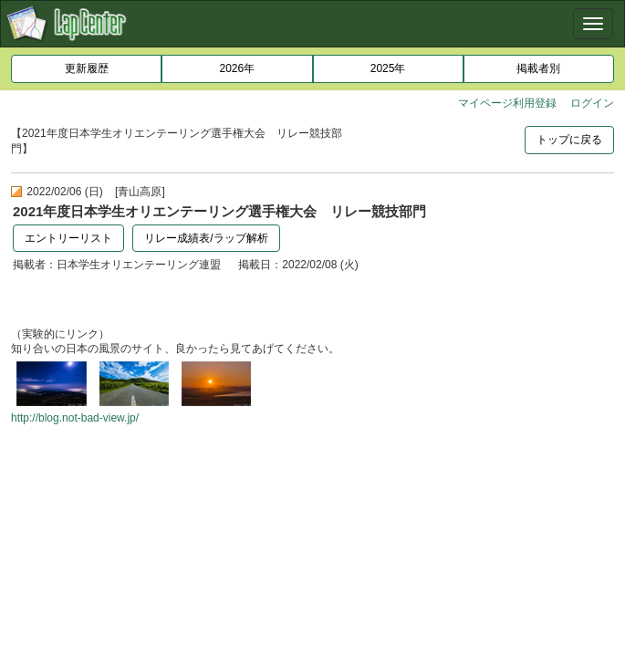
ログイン (592, 103)
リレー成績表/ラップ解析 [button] (205, 238)
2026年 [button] (237, 68)
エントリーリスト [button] (68, 238)
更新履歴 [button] (87, 68)
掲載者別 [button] (538, 68)
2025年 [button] (388, 68)
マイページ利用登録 (507, 103)
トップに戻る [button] (569, 139)
